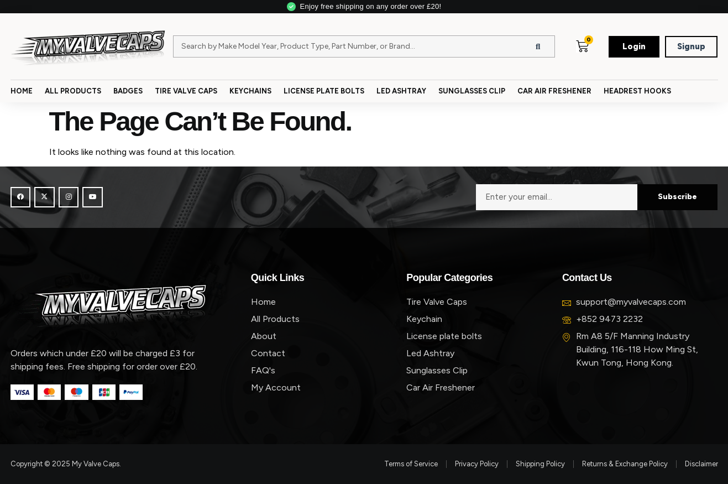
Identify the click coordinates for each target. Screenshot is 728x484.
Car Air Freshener (554, 91)
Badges (128, 91)
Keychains (250, 91)
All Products (73, 91)
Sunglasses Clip (471, 91)
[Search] (537, 46)
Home (22, 91)
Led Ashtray (401, 91)
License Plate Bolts (324, 91)
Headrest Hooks (637, 91)
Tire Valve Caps (186, 91)
